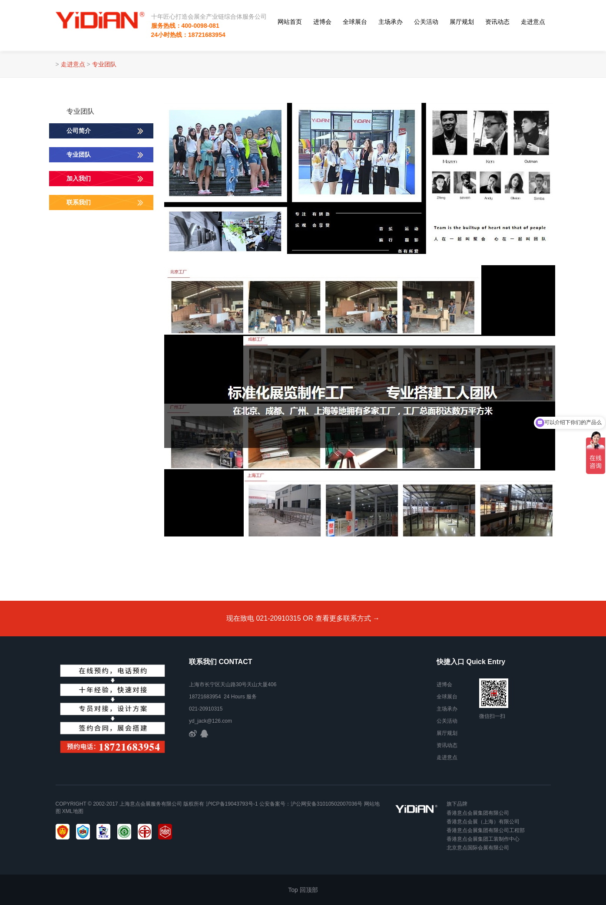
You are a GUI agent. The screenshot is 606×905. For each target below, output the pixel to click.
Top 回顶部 (303, 889)
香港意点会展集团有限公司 (478, 813)
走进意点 (533, 21)
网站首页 (290, 21)
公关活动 (426, 21)
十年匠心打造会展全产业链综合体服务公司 (209, 16)
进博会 (322, 21)
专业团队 (104, 64)
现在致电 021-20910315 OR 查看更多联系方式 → (303, 618)
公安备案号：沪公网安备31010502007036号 (310, 804)
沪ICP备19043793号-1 (232, 804)
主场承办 (390, 21)
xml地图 (72, 811)
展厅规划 (462, 21)
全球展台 (355, 21)
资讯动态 (497, 21)
